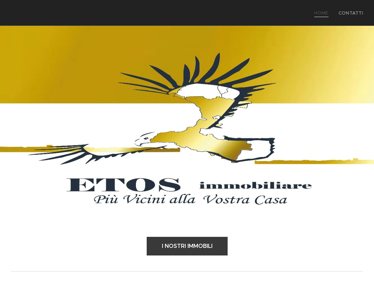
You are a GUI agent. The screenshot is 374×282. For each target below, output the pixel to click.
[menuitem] (326, 13)
